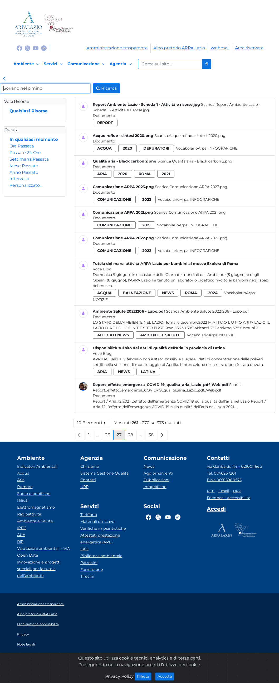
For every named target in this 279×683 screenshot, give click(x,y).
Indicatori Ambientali (37, 466)
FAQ (84, 549)
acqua (104, 148)
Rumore (25, 486)
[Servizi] (54, 64)
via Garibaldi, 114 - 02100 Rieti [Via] (234, 466)
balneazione (137, 292)
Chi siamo (89, 466)
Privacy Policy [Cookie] (119, 676)
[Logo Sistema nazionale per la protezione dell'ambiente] (58, 23)
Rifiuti (22, 500)
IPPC (21, 528)
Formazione (91, 569)
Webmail (220, 47)
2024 (213, 292)
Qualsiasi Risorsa (28, 110)
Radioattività (29, 514)
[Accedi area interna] (216, 510)
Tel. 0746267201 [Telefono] (221, 473)
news (168, 292)
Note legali (26, 644)
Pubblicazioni (156, 479)
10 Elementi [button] (93, 424)
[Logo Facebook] (19, 48)
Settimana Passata (29, 159)
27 (121, 436)
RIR (20, 541)
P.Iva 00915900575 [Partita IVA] (224, 479)
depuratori (156, 148)
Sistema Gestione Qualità (104, 473)
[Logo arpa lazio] (28, 23)
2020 (127, 148)
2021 (166, 173)
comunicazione (114, 199)
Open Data (27, 555)
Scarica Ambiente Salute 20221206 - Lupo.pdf (207, 311)
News (149, 466)
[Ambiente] (27, 64)
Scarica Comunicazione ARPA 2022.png (191, 238)
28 (132, 436)
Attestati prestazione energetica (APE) (100, 539)
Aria (21, 479)
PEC (211, 491)
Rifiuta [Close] (144, 676)
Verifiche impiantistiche (103, 528)
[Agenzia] (121, 64)
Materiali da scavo (97, 521)
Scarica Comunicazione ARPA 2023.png (191, 186)
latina (148, 371)
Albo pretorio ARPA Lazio (179, 47)
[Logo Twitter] (27, 48)
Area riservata (249, 47)
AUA (21, 534)
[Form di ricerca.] (170, 64)
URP (84, 486)
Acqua (23, 473)
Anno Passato (23, 172)
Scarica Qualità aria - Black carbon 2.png (195, 161)
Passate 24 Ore (25, 152)
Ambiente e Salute (35, 521)
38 (153, 436)
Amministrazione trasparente (117, 47)
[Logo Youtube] (35, 48)
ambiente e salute (160, 335)
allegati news (113, 335)
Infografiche (222, 148)
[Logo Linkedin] (43, 48)
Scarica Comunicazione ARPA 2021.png (190, 212)
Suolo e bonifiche (34, 493)
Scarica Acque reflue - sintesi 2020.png (190, 135)
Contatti (88, 479)
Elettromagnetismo (36, 507)
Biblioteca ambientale (101, 555)
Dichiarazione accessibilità (38, 624)
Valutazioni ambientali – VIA (43, 548)
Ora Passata (21, 146)
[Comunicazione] (87, 64)
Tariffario (88, 514)
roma (145, 173)
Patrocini (88, 562)
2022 (146, 250)
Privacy (23, 634)
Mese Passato (23, 165)
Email (223, 491)
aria (102, 173)
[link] (4, 79)
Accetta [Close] (166, 676)
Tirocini (87, 576)
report (105, 122)
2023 (146, 199)
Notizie (100, 299)
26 (109, 436)
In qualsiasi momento (33, 139)
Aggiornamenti (158, 473)
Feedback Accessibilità (228, 497)
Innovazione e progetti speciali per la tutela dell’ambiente (39, 569)
